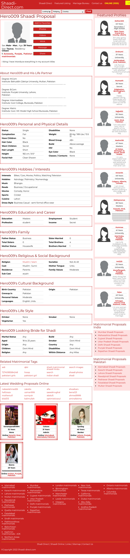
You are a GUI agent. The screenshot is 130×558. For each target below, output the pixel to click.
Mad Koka (119, 236)
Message (42, 47)
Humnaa (119, 227)
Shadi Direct (43, 544)
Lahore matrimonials (15, 494)
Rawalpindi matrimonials (8, 501)
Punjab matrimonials (40, 507)
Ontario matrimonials (117, 485)
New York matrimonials (84, 486)
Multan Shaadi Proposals (110, 386)
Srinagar (119, 301)
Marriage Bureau (81, 3)
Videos (42, 35)
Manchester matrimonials (60, 495)
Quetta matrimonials (15, 510)
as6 (3, 367)
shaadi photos (76, 372)
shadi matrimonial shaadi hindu (56, 368)
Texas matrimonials (90, 490)
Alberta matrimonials (117, 488)
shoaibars (74, 389)
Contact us (97, 3)
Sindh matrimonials (14, 518)
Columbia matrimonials (110, 493)
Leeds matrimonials (65, 499)
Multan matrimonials (15, 497)
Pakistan (11, 437)
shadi (71, 375)
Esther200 (119, 21)
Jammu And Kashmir (119, 303)
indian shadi (53, 375)
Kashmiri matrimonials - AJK (11, 533)
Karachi (12, 435)
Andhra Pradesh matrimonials (87, 508)
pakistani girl (30, 375)
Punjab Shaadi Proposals (110, 348)
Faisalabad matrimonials (8, 514)
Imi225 (119, 261)
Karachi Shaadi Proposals (110, 370)
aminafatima (75, 399)
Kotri (117, 120)
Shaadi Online (57, 544)
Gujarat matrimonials (40, 496)
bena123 (73, 392)
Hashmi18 (119, 140)
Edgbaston (119, 89)
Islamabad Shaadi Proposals (111, 367)
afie (48, 389)
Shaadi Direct (45, 3)
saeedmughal (53, 392)
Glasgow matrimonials (59, 503)
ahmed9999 (75, 395)
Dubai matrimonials (91, 499)
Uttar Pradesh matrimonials (35, 500)
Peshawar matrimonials (8, 506)
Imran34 (119, 173)
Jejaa (119, 292)
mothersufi (7, 395)
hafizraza (6, 392)
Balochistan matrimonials (9, 528)
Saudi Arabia (120, 153)
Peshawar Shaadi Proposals (111, 379)
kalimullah (29, 399)
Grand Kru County (118, 34)
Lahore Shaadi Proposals (110, 373)
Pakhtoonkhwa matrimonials (10, 523)
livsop (27, 372)
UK (119, 93)
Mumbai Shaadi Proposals (110, 332)
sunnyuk (28, 395)
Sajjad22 (119, 111)
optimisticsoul (53, 399)
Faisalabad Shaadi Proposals (111, 383)
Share (42, 53)
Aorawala (8, 54)
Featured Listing (62, 3)
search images (76, 367)
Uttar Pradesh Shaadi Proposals (113, 342)
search (50, 372)
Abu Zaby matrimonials (84, 503)
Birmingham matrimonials (60, 489)
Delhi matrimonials (39, 504)
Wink (42, 41)
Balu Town (119, 31)
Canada (119, 183)
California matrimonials (84, 495)
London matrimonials (66, 485)
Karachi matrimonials (15, 490)
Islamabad (49, 435)
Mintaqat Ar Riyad (119, 152)
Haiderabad (119, 60)
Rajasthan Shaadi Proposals (111, 351)
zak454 (27, 389)
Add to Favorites (42, 23)
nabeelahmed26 (10, 389)
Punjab (18, 54)
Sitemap (77, 544)
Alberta (123, 181)
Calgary (115, 181)
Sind (18, 435)
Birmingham (119, 91)
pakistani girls (8, 375)
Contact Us (87, 544)
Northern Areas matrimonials (10, 538)
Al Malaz (119, 149)
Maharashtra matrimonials (34, 491)
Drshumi (119, 52)
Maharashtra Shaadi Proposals (112, 335)
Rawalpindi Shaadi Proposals (112, 376)
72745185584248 (10, 372)
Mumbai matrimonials (33, 486)
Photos (42, 29)
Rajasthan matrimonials (33, 511)
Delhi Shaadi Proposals (109, 345)
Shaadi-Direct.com (12, 5)
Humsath (119, 81)
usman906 (29, 392)
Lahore (80, 435)
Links (68, 544)
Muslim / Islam (30, 262)
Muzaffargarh (119, 270)
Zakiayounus (119, 200)
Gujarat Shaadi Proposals (110, 338)
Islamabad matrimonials (8, 486)
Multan (11, 474)
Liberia (123, 35)
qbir (26, 367)
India (123, 304)
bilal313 (5, 399)
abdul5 (50, 395)
